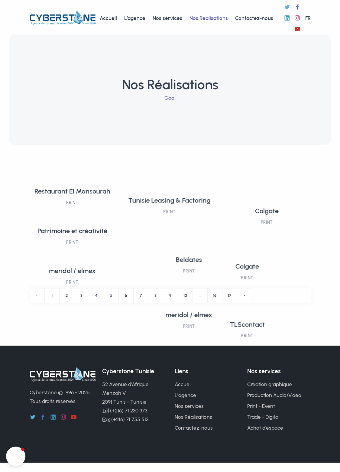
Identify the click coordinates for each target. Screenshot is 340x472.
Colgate (268, 191)
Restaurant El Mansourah (72, 191)
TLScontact (243, 273)
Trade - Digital (263, 417)
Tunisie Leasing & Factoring (170, 191)
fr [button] (308, 18)
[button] (15, 456)
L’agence (134, 18)
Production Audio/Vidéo (274, 395)
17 (229, 295)
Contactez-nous (254, 18)
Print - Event (261, 406)
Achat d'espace (265, 428)
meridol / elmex (72, 271)
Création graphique (269, 384)
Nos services (167, 18)
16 (214, 295)
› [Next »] (244, 295)
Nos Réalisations (208, 18)
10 (185, 295)
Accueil (108, 18)
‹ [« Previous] (37, 295)
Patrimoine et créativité (72, 231)
